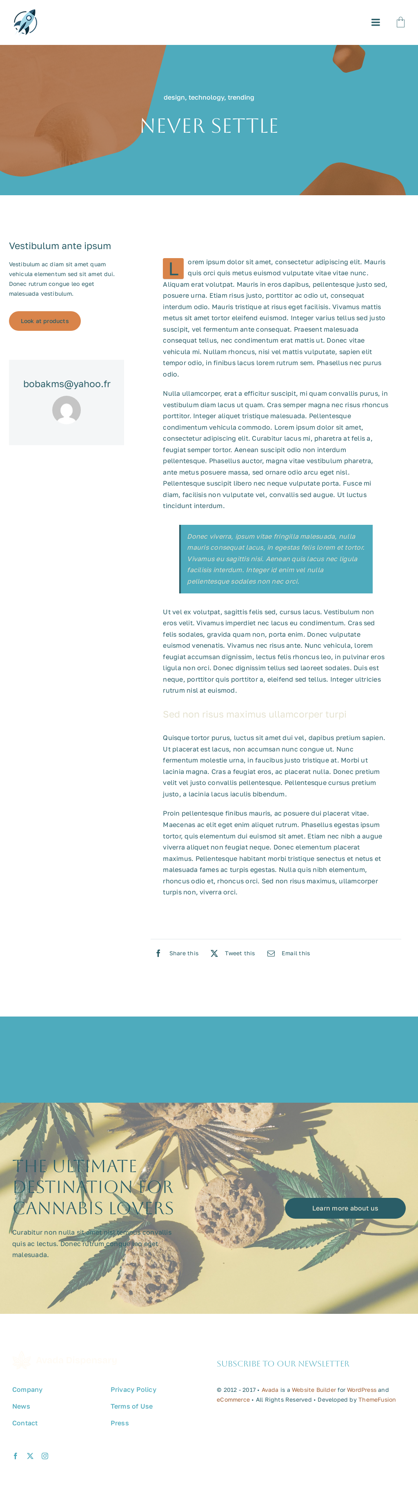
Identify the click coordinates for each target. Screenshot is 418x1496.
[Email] (286, 953)
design (174, 97)
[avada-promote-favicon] (25, 13)
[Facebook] (174, 953)
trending (241, 97)
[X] (231, 953)
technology (206, 97)
